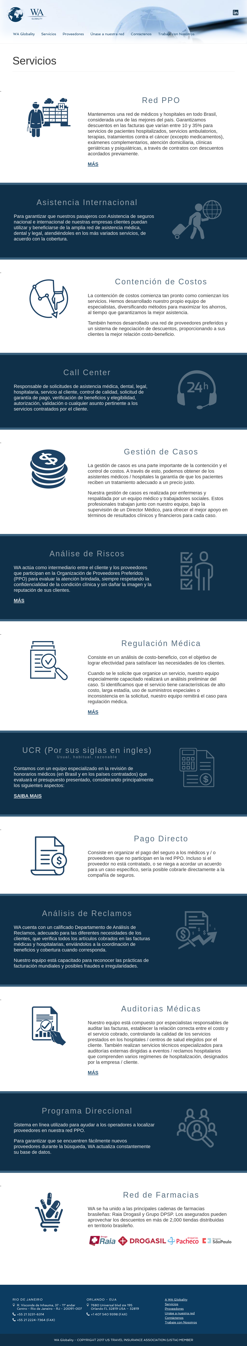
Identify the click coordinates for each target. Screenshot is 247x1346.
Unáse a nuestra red (180, 1313)
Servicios (48, 34)
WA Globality (24, 34)
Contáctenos (141, 34)
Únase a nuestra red (107, 34)
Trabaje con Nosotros (176, 34)
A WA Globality (176, 1299)
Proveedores (73, 34)
